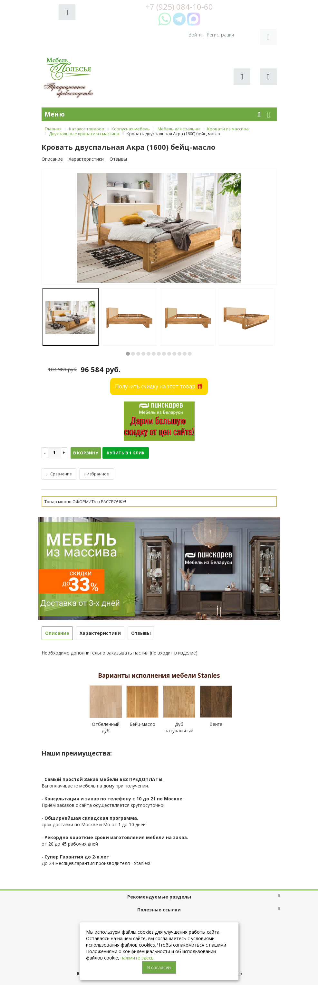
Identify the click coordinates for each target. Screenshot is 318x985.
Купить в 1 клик (126, 428)
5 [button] (148, 329)
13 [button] (190, 329)
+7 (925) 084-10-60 (159, 905)
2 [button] (133, 329)
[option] (159, 203)
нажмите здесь (137, 958)
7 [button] (159, 329)
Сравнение (59, 449)
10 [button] (174, 329)
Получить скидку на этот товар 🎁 (159, 361)
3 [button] (138, 329)
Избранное (96, 449)
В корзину (85, 428)
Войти (235, 10)
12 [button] (185, 329)
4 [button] (143, 329)
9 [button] (169, 329)
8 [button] (164, 329)
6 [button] (154, 329)
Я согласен (159, 967)
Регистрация (260, 10)
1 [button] (128, 329)
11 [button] (179, 329)
